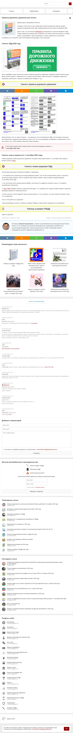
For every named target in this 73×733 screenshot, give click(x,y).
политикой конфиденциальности (46, 449)
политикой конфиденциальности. (42, 729)
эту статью (9, 414)
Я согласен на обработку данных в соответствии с (30, 449)
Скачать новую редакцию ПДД (38, 166)
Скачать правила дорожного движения (38, 84)
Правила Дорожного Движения (61, 218)
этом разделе (34, 323)
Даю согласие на (36, 487)
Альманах (56, 11)
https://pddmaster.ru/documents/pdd (10, 348)
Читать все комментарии (36, 301)
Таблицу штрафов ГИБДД (38, 209)
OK (67, 729)
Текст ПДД (6, 188)
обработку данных (40, 487)
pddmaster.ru (39, 31)
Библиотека (34, 11)
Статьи (11, 11)
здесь (14, 160)
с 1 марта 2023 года (48, 367)
